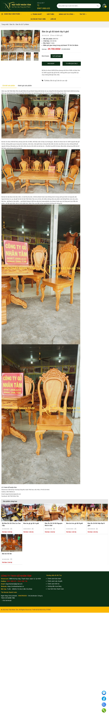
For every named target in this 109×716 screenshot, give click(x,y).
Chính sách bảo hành (54, 578)
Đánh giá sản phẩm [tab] (25, 85)
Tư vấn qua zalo (72, 63)
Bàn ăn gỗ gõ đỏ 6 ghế (31, 523)
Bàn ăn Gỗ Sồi (7, 554)
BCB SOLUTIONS (45, 610)
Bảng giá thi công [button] (67, 14)
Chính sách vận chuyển (55, 581)
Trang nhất (36, 14)
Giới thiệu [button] (50, 14)
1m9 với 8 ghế (57, 56)
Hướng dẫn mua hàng (54, 586)
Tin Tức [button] (83, 14)
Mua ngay (51, 63)
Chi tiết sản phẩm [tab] (8, 85)
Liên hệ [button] (53, 19)
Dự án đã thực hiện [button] (38, 19)
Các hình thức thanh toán (56, 589)
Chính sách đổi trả (53, 584)
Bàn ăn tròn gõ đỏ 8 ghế (74, 523)
